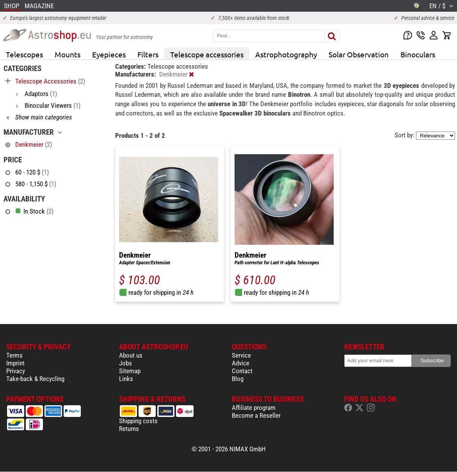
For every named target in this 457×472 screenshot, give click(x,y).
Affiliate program (254, 407)
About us (130, 355)
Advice (240, 363)
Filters (147, 54)
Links (126, 379)
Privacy (15, 371)
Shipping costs (138, 421)
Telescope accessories (207, 54)
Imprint (15, 363)
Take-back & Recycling (35, 379)
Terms (14, 355)
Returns (129, 429)
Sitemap (129, 371)
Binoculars (417, 54)
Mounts (67, 54)
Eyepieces (109, 54)
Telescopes (24, 54)
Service (241, 355)
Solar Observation (359, 54)
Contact (242, 371)
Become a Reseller (256, 415)
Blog (238, 379)
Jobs (125, 363)
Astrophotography (286, 54)
